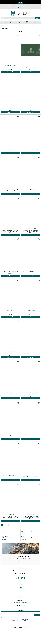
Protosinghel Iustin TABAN (32, 228)
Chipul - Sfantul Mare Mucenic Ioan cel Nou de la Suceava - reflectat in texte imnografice (30, 353)
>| (9, 525)
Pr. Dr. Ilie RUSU (11, 187)
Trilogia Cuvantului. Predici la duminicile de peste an (10, 435)
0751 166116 (9, 22)
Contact (20, 582)
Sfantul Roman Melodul (31, 310)
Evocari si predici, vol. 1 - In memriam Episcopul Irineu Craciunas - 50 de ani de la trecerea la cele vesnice (31, 517)
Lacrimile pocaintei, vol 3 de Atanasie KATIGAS (30, 434)
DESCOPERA (20, 563)
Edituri (2, 25)
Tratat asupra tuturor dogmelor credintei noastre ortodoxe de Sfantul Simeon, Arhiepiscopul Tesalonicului (10, 231)
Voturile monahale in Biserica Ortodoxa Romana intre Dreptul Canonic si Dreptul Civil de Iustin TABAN (31, 231)
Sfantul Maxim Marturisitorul (11, 65)
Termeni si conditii (20, 585)
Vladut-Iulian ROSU (11, 310)
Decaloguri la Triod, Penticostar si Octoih (30, 67)
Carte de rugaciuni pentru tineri (31, 189)
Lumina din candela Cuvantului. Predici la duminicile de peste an (10, 108)
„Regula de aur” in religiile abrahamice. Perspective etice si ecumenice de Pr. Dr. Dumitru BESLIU (30, 108)
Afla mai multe (4, 533)
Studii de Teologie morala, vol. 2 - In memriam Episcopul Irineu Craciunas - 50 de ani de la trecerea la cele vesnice (10, 517)
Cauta (37, 18)
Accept (20, 2)
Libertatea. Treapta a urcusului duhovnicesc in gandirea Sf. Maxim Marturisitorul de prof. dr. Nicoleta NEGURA (10, 68)
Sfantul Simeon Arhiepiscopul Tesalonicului (11, 228)
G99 (28, 627)
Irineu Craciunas (31, 473)
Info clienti (20, 584)
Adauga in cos (10, 71)
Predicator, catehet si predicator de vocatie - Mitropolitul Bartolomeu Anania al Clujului (31, 149)
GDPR (20, 590)
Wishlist (20, 587)
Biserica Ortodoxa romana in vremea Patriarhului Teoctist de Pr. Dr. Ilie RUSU (10, 190)
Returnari (20, 591)
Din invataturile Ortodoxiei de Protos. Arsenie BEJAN (10, 149)
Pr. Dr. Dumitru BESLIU (31, 106)
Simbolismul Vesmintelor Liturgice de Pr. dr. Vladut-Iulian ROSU (10, 312)
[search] (18, 18)
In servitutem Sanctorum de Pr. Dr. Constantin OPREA (10, 272)
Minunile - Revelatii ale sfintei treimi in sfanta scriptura (10, 394)
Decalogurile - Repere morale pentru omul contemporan (10, 353)
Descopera (20, 7)
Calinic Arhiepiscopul (11, 351)
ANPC (20, 593)
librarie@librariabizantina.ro (20, 600)
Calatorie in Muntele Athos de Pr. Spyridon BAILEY (10, 476)
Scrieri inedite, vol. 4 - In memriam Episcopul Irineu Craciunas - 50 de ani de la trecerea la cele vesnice (31, 476)
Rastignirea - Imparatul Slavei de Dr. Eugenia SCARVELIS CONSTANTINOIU (31, 394)
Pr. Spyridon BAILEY (11, 473)
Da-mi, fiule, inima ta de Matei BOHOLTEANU (30, 271)
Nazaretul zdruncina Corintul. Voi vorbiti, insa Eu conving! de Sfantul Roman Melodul (31, 312)
